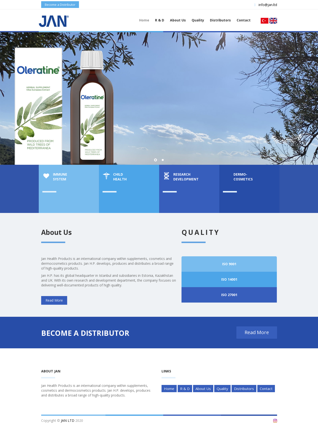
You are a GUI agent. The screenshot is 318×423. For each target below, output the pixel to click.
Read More (198, 126)
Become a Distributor (60, 4)
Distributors (220, 20)
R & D (159, 20)
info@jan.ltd (265, 4)
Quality (198, 20)
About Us (178, 20)
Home (144, 20)
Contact (244, 20)
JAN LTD (67, 420)
